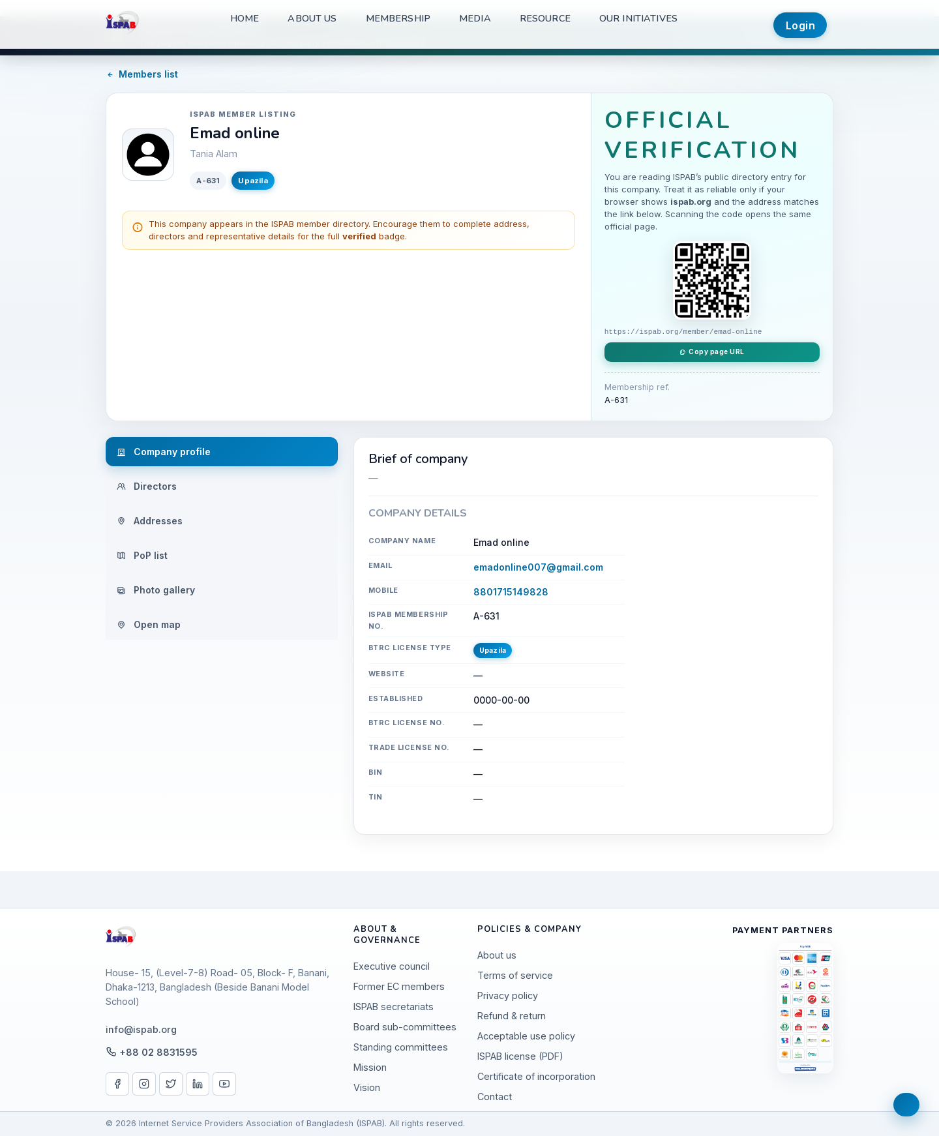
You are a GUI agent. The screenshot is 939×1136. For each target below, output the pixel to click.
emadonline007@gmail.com (538, 567)
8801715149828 (510, 591)
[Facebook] (117, 1084)
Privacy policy (507, 995)
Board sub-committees (404, 1026)
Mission (370, 1067)
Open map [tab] (149, 624)
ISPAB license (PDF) (520, 1056)
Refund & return (511, 1015)
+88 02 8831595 (158, 1052)
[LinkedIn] (197, 1084)
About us (312, 18)
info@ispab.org (141, 1029)
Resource (545, 18)
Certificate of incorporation (536, 1076)
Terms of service (515, 975)
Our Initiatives (638, 18)
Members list (142, 74)
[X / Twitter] (171, 1084)
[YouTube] (224, 1084)
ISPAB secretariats (393, 1006)
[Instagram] (144, 1084)
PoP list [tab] (142, 555)
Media (475, 18)
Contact (494, 1096)
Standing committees (400, 1047)
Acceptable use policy (526, 1035)
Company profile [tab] (164, 451)
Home (245, 18)
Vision (366, 1087)
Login (801, 25)
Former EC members (399, 986)
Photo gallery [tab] (156, 589)
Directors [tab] (147, 486)
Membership (398, 18)
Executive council (391, 966)
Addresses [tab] (150, 520)
